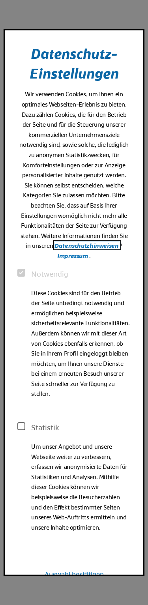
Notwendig (42, 273)
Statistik (38, 427)
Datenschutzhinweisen (87, 245)
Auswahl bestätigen (74, 573)
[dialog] (74, 302)
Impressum (73, 255)
